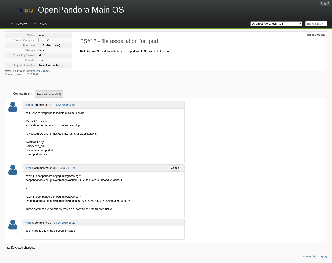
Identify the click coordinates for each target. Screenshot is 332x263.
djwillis (29, 168)
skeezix (20, 74)
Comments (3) (22, 93)
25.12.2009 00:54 (64, 105)
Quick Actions (316, 34)
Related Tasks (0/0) (49, 94)
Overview (21, 24)
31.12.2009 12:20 (64, 168)
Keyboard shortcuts (21, 247)
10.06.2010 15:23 (64, 222)
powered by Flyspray (314, 256)
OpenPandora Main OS (38, 71)
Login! (325, 3)
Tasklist (42, 24)
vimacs (29, 105)
